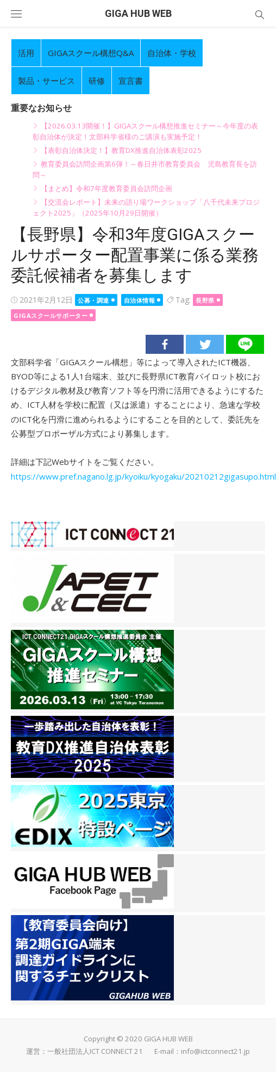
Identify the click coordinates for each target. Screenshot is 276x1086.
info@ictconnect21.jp (215, 1051)
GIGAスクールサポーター (50, 315)
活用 (26, 52)
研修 (97, 80)
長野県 (205, 300)
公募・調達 (93, 300)
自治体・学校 (171, 52)
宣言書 (130, 80)
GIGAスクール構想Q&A (91, 52)
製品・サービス (46, 80)
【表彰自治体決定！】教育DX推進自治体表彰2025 (121, 150)
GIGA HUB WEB (138, 13)
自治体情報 (139, 300)
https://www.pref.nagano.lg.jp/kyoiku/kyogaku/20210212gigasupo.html (143, 476)
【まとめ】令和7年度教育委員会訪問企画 (106, 188)
